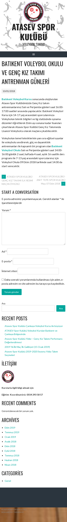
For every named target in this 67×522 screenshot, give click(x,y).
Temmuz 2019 (12, 432)
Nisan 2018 (10, 464)
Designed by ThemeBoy (12, 512)
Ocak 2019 (10, 436)
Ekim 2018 (10, 446)
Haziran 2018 (11, 460)
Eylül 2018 (10, 450)
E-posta (7, 261)
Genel (8, 480)
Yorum (6, 210)
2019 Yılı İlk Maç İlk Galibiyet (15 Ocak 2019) (27, 346)
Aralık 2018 (10, 441)
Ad (4, 251)
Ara (3, 303)
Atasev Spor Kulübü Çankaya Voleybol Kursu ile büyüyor (34, 326)
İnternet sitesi (9, 271)
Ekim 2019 (10, 427)
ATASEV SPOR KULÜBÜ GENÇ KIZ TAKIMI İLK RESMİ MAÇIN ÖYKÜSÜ (17, 180)
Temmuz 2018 (12, 455)
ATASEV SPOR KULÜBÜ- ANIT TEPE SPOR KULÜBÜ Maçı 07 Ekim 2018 (51, 180)
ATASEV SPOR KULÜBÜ (33, 32)
